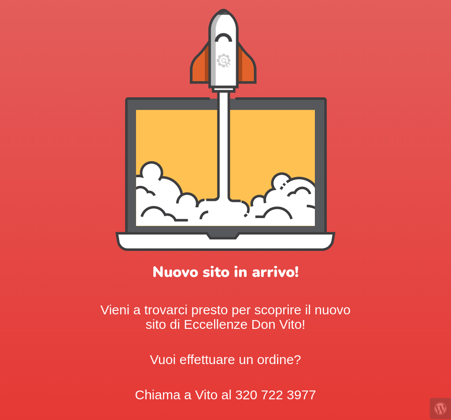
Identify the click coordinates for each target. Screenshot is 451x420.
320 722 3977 (275, 394)
